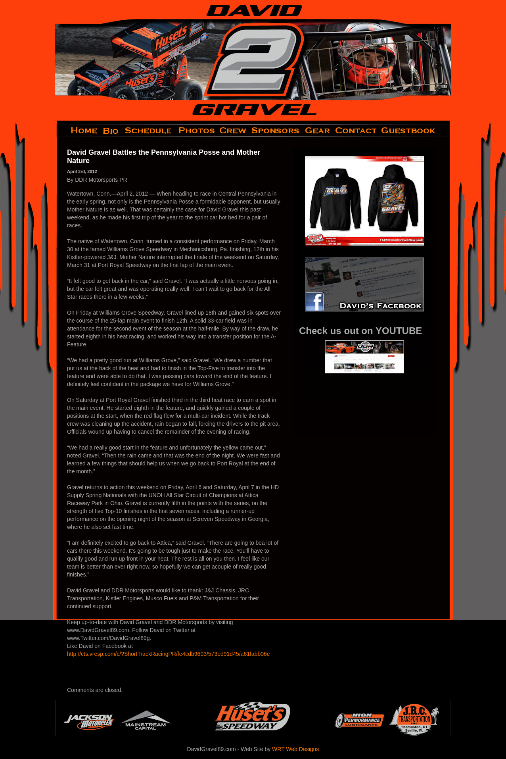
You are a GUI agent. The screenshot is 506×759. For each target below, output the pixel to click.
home (77, 130)
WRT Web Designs (295, 749)
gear (318, 130)
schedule (149, 130)
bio (111, 130)
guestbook (415, 130)
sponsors (276, 130)
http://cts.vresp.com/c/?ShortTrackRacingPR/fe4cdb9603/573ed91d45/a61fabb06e (168, 654)
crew (233, 130)
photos (196, 130)
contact (356, 130)
